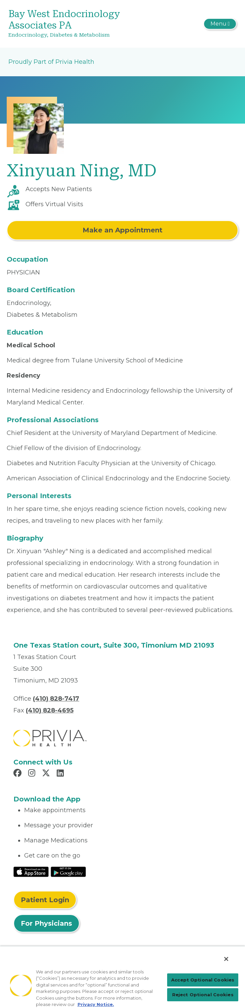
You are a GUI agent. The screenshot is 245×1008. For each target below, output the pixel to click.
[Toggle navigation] (220, 24)
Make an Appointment (122, 230)
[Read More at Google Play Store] (68, 871)
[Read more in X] (47, 774)
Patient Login (45, 900)
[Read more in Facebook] (18, 774)
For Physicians (46, 923)
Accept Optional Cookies (202, 979)
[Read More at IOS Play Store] (31, 871)
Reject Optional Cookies (203, 994)
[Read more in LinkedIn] (61, 774)
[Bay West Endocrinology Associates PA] (84, 23)
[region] (122, 977)
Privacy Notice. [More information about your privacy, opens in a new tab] (96, 1004)
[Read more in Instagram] (32, 774)
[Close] (226, 959)
